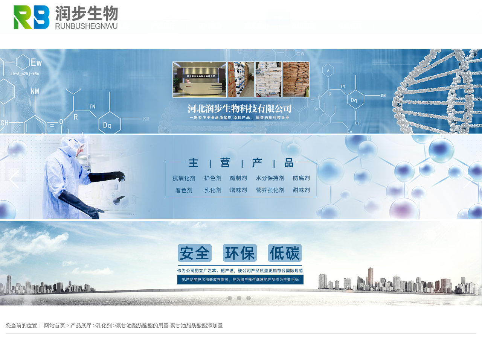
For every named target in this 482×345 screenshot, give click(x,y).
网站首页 (54, 325)
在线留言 (303, 41)
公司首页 (23, 41)
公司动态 (117, 41)
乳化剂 (104, 325)
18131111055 (460, 20)
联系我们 (257, 41)
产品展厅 (163, 41)
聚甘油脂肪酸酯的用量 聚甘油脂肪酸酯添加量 (169, 325)
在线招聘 (350, 41)
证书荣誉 (210, 41)
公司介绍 (70, 41)
